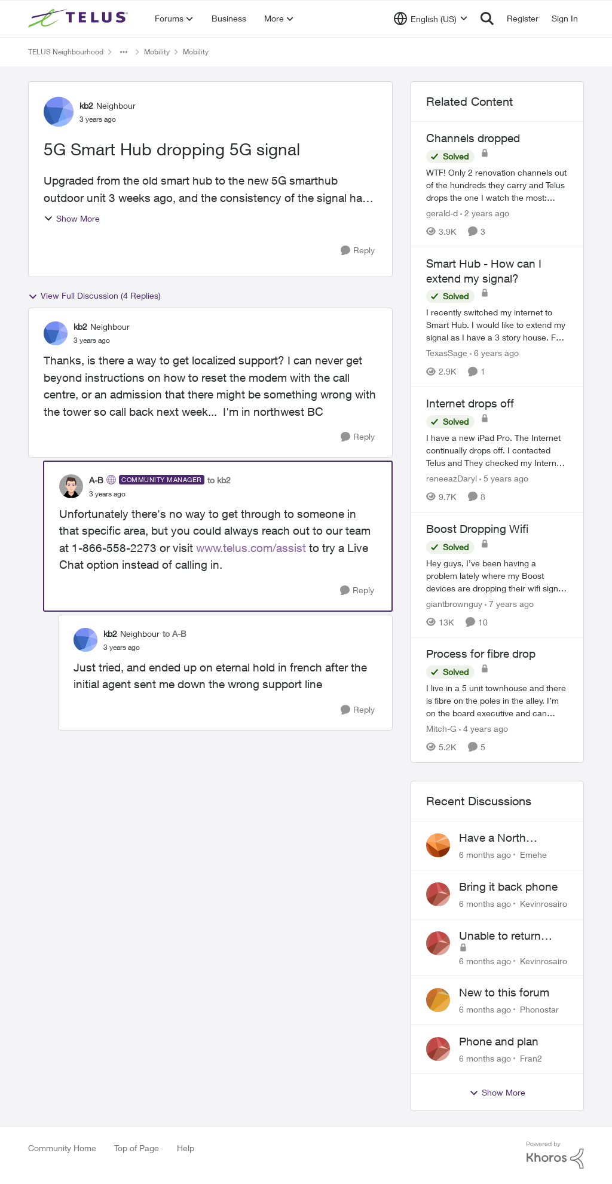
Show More (72, 218)
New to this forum (504, 992)
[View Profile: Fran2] (438, 1049)
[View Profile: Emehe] (438, 845)
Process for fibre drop (481, 653)
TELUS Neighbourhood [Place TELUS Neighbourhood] (65, 51)
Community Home (62, 1148)
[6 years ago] (494, 352)
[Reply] (357, 251)
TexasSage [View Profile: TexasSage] (446, 353)
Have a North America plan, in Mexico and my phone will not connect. (499, 838)
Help (185, 1148)
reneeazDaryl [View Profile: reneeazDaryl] (451, 478)
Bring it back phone (508, 886)
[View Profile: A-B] (71, 486)
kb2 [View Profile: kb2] (86, 105)
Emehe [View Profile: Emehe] (533, 854)
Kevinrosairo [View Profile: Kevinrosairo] (543, 903)
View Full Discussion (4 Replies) (94, 295)
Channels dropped (473, 138)
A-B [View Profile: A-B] (96, 480)
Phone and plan (498, 1041)
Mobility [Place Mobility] (157, 51)
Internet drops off (470, 403)
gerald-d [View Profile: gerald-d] (442, 213)
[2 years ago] (484, 213)
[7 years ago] (509, 603)
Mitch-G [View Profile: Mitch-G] (441, 728)
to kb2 (219, 480)
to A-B (174, 633)
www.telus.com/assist (251, 547)
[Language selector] (430, 18)
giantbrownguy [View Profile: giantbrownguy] (454, 603)
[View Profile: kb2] (59, 112)
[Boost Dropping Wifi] (497, 575)
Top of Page (136, 1148)
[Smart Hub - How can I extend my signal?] (497, 324)
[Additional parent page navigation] (124, 52)
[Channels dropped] (497, 185)
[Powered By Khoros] (555, 1155)
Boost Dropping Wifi (477, 528)
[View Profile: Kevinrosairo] (438, 894)
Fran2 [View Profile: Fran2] (531, 1058)
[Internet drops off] (497, 450)
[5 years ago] (503, 478)
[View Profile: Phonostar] (438, 1000)
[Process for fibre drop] (497, 700)
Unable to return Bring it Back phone (509, 936)
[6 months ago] (485, 854)
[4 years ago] (483, 728)
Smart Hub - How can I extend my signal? (483, 271)
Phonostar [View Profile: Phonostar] (539, 1009)
